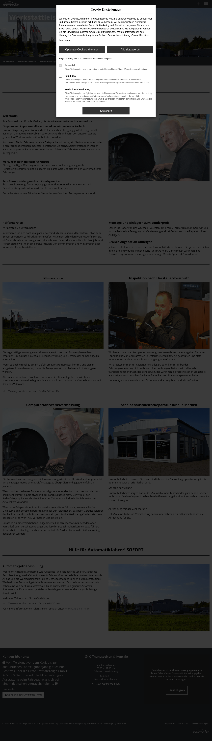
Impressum (64, 40)
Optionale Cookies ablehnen (82, 49)
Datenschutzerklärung (118, 35)
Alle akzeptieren (130, 49)
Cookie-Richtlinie (140, 35)
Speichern (106, 110)
